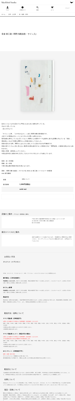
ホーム (3, 14)
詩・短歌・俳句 (23, 14)
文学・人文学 (12, 14)
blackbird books (9, 2)
